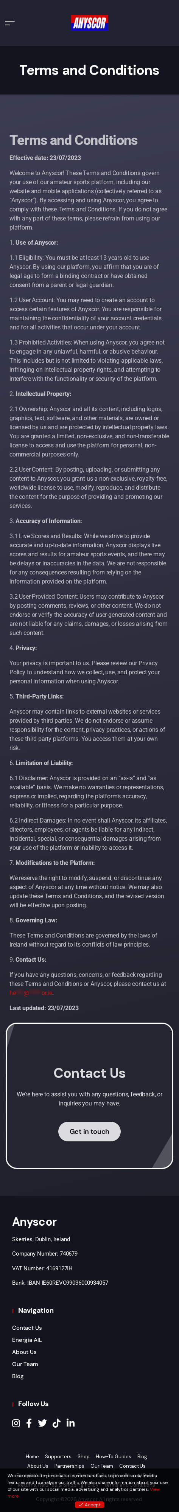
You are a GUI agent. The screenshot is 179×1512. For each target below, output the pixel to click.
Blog (17, 1376)
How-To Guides (113, 1456)
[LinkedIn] (71, 1423)
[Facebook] (29, 1423)
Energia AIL (27, 1340)
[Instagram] (16, 1423)
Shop (84, 1456)
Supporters (58, 1456)
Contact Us (27, 1328)
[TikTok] (57, 1423)
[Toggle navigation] (10, 23)
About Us (24, 1352)
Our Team (25, 1364)
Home (32, 1456)
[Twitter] (42, 1423)
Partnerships (69, 1466)
